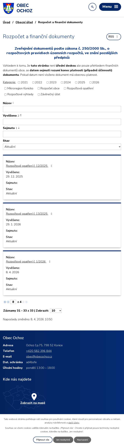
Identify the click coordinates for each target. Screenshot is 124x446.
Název (7, 103)
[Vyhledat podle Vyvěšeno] (62, 122)
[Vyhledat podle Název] (62, 109)
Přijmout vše (42, 439)
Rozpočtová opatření (80, 88)
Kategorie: (9, 82)
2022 (38, 82)
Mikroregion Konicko (20, 88)
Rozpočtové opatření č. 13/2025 (29, 214)
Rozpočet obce (50, 88)
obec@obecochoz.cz (39, 356)
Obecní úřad (24, 22)
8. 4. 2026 (12, 272)
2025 (81, 82)
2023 (53, 82)
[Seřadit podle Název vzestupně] (13, 102)
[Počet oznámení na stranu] (56, 310)
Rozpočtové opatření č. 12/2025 (29, 166)
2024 (67, 82)
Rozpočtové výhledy (20, 94)
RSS (113, 37)
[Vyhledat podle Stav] (62, 147)
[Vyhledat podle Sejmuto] (62, 134)
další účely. (73, 422)
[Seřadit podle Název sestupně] (13, 103)
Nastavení (82, 439)
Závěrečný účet (50, 94)
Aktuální (11, 193)
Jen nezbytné (63, 439)
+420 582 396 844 (39, 351)
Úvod (6, 22)
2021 (24, 82)
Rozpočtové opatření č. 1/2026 (29, 262)
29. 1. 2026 (13, 224)
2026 (95, 82)
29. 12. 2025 (14, 176)
